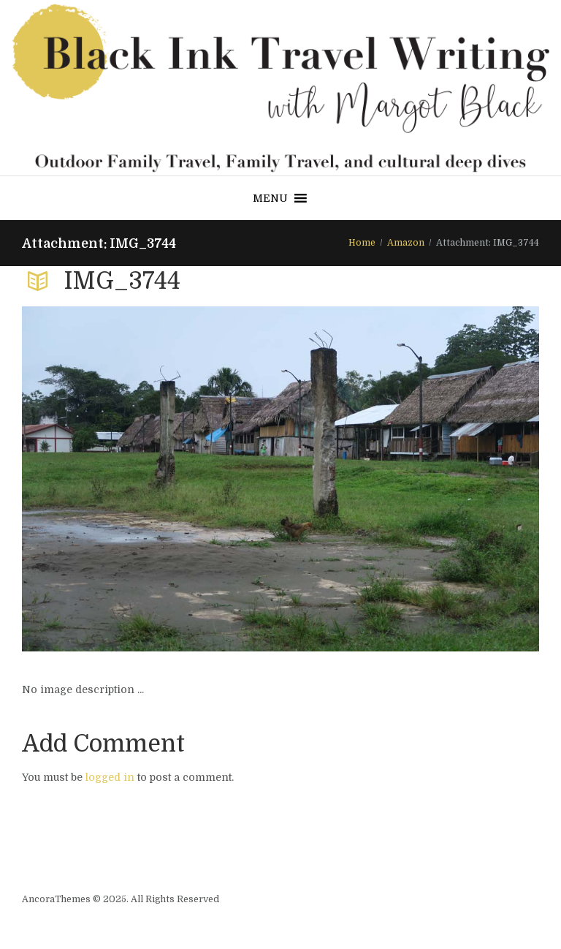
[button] (270, 198)
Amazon (405, 243)
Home (361, 243)
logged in (109, 777)
